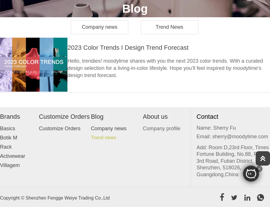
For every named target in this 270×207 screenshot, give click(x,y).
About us (155, 116)
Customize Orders (64, 116)
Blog (97, 116)
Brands (10, 116)
